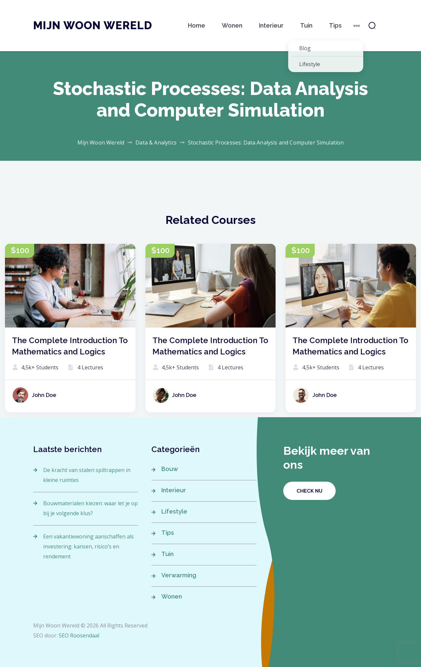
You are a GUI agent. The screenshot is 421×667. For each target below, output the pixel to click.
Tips (335, 25)
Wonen (232, 25)
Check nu (309, 491)
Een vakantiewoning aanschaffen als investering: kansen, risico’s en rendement (88, 546)
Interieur (271, 25)
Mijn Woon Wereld (92, 25)
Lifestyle (174, 511)
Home (196, 25)
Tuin (306, 25)
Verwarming (178, 575)
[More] (356, 25)
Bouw (169, 468)
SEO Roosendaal (79, 635)
